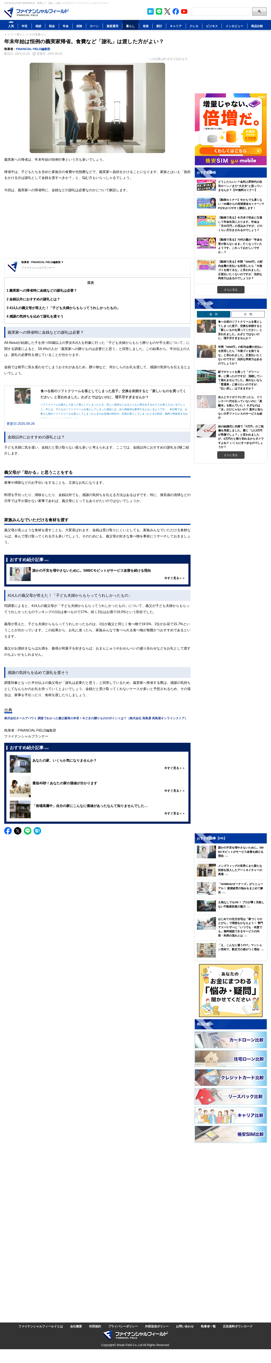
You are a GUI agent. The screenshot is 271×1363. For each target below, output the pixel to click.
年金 (66, 26)
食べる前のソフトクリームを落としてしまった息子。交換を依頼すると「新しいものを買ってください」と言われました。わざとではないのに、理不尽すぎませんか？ (240, 329)
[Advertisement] (97, 226)
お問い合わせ (185, 1326)
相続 (38, 26)
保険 (79, 26)
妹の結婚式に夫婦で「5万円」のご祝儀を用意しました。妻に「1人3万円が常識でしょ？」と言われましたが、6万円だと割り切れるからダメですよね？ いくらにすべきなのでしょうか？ (241, 436)
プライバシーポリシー (123, 1326)
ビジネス (212, 26)
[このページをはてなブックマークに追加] (150, 11)
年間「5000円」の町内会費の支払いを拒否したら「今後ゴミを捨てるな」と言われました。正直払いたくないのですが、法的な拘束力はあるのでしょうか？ (240, 355)
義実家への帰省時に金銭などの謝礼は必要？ (42, 290)
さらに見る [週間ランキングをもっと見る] (231, 455)
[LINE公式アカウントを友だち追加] (159, 11)
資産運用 (112, 26)
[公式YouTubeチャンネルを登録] (184, 11)
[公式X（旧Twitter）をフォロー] (167, 11)
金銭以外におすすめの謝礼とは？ (33, 299)
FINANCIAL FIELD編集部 (33, 48)
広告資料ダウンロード (238, 1326)
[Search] (221, 11)
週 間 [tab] (213, 314)
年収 (25, 26)
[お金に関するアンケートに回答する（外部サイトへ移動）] (231, 990)
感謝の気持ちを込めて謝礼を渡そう (35, 316)
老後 (146, 26)
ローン (94, 26)
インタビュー (234, 26)
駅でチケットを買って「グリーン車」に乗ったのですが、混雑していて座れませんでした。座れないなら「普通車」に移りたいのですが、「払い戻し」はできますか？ (240, 380)
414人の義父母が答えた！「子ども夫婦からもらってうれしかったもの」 (63, 308)
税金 (52, 26)
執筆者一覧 (208, 1326)
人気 (11, 26)
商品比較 (257, 26)
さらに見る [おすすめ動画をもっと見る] (231, 289)
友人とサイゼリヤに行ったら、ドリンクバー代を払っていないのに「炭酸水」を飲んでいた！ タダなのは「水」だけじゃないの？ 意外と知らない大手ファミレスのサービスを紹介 (240, 407)
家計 (159, 26)
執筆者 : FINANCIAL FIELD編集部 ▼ (42, 262)
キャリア (176, 26)
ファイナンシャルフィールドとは (40, 1326)
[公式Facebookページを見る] (175, 11)
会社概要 (76, 1326)
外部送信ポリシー (157, 1326)
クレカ (193, 26)
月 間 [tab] (248, 314)
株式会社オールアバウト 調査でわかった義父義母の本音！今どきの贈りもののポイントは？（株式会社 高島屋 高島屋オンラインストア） (96, 718)
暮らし (130, 26)
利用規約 (95, 1326)
